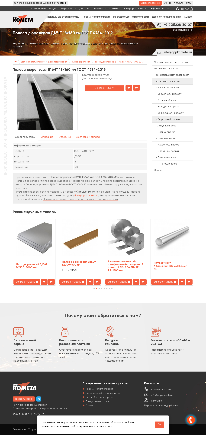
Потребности (68, 8)
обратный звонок (183, 30)
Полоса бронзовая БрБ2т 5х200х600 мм (79, 263)
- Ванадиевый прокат (167, 106)
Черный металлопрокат (96, 17)
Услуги (53, 8)
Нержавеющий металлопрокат (131, 17)
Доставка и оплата (88, 137)
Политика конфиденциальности (30, 405)
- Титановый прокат (166, 164)
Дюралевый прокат (57, 62)
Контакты (115, 8)
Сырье (188, 17)
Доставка (85, 8)
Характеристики (25, 137)
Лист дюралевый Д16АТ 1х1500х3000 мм (32, 266)
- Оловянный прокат (166, 151)
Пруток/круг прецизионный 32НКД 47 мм (170, 266)
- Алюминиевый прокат (168, 87)
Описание (47, 137)
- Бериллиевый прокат (168, 94)
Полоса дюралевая (80, 62)
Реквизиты (100, 8)
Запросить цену (104, 88)
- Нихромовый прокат (167, 145)
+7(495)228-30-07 (161, 8)
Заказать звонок (150, 3)
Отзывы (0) (65, 137)
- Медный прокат (164, 132)
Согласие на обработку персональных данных (40, 408)
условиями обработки (110, 422)
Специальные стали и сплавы (62, 17)
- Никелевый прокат (166, 138)
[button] (94, 288)
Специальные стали (97, 401)
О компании (38, 8)
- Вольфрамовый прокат (169, 113)
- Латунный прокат (165, 126)
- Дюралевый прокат (167, 119)
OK (159, 424)
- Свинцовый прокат (166, 157)
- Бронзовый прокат (166, 100)
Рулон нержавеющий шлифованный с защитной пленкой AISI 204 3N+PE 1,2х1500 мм (125, 266)
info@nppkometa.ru (135, 8)
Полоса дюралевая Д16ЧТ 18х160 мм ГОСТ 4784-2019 (118, 62)
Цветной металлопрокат (166, 17)
